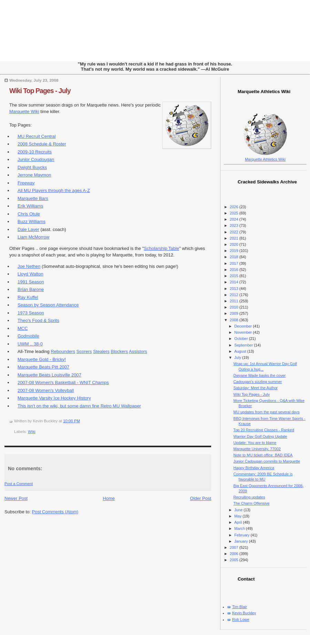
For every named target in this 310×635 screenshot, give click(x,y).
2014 (234, 282)
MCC (23, 328)
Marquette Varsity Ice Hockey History (54, 398)
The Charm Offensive (252, 503)
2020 (234, 244)
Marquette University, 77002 (257, 449)
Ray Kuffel (28, 297)
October (241, 338)
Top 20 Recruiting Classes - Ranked (264, 430)
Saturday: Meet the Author (256, 388)
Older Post (200, 498)
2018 (234, 257)
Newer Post (16, 498)
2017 (234, 263)
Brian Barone (31, 289)
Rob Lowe (240, 619)
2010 (234, 307)
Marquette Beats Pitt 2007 (43, 367)
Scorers (84, 351)
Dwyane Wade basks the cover (260, 375)
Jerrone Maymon (34, 175)
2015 (234, 276)
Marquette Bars (33, 198)
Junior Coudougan (36, 159)
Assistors (138, 351)
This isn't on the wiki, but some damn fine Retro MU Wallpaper (79, 406)
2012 (234, 295)
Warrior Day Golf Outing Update (260, 436)
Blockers (119, 351)
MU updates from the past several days (267, 412)
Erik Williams (30, 206)
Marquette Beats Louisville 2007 (49, 374)
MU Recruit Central (37, 136)
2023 (234, 225)
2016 (234, 270)
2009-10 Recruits (35, 151)
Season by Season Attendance (48, 305)
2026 (234, 207)
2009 (234, 313)
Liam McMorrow (33, 237)
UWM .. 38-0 (30, 343)
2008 (234, 320)
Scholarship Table (161, 248)
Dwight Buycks (32, 167)
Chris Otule (29, 213)
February (242, 535)
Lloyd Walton (30, 273)
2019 (234, 251)
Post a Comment (18, 484)
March (240, 528)
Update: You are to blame (255, 443)
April (238, 522)
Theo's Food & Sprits (38, 320)
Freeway (26, 182)
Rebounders (63, 351)
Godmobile (28, 336)
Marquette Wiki (24, 111)
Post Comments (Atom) (55, 511)
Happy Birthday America (254, 468)
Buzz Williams (31, 221)
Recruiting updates (249, 497)
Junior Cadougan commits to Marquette (267, 461)
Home (109, 498)
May (238, 516)
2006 (234, 554)
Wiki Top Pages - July (40, 90)
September (244, 345)
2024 (234, 219)
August (240, 351)
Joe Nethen (29, 266)
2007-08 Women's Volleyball (46, 390)
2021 (234, 238)
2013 (234, 288)
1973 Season (31, 312)
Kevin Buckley (244, 613)
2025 (234, 213)
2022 (234, 232)
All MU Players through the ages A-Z (54, 190)
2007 (234, 547)
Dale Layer (28, 229)
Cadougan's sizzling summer (258, 382)
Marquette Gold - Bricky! (42, 359)
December (243, 326)
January (241, 541)
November (243, 332)
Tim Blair (239, 607)
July (238, 357)
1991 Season (31, 281)
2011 (234, 301)
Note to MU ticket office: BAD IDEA (263, 455)
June (239, 510)
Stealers (101, 351)
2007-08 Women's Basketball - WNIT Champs (63, 382)
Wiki (31, 432)
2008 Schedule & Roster (42, 144)
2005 (234, 560)
